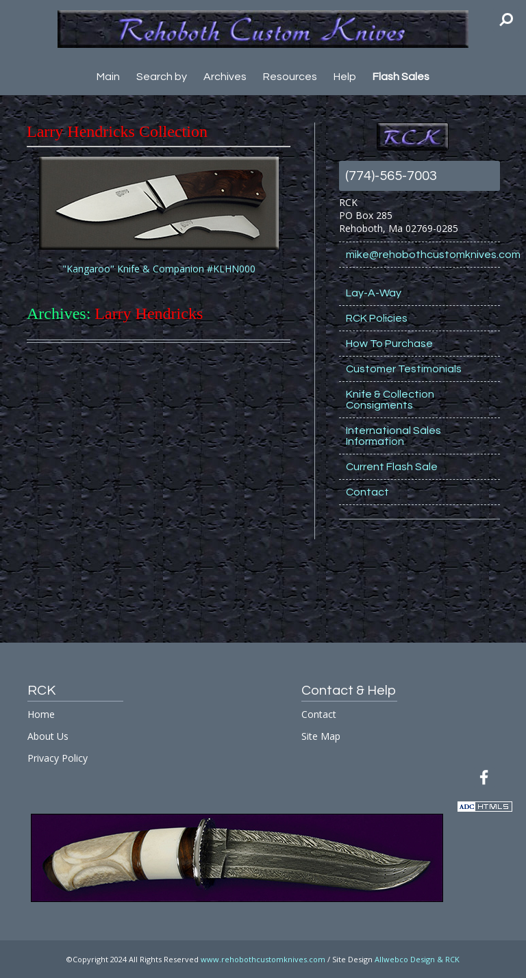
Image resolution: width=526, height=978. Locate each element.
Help (345, 76)
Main (108, 76)
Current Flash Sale (392, 466)
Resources (290, 76)
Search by (161, 76)
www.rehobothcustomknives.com (263, 959)
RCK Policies (377, 318)
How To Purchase (389, 343)
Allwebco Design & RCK (417, 959)
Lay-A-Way (373, 292)
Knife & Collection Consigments (390, 400)
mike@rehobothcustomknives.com (423, 254)
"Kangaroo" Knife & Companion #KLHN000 (158, 268)
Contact (367, 492)
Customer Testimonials (404, 368)
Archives (225, 76)
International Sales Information (393, 436)
